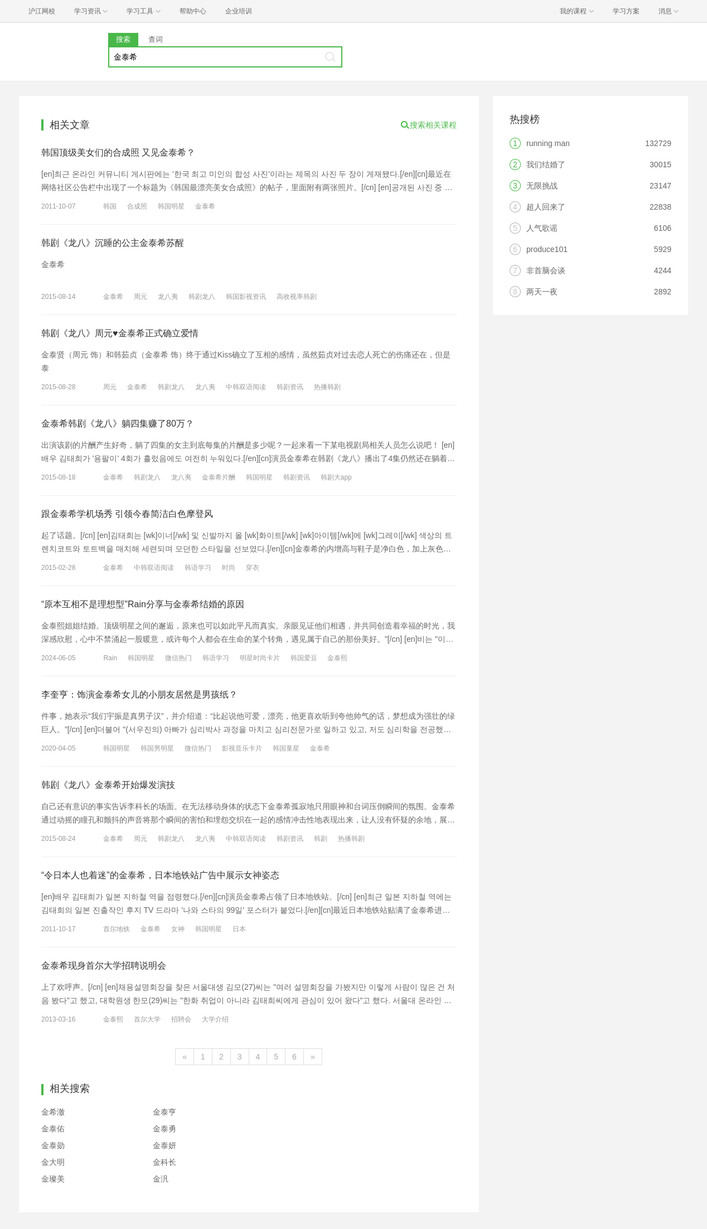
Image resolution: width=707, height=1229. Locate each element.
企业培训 (238, 11)
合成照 (137, 206)
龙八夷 (168, 297)
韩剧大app (336, 477)
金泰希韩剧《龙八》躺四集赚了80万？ (117, 423)
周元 (140, 297)
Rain (110, 658)
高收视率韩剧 (297, 297)
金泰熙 (337, 658)
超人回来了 (545, 206)
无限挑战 (542, 185)
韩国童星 (286, 748)
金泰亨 (164, 1111)
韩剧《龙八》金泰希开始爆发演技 (108, 785)
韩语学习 (198, 568)
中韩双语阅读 (246, 387)
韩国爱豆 (303, 658)
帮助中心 (193, 11)
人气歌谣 (542, 228)
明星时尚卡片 (260, 658)
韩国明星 (171, 206)
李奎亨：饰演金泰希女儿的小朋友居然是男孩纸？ (139, 694)
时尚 (228, 568)
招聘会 (181, 1019)
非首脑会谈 (545, 270)
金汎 (160, 1178)
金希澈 (53, 1111)
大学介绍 (215, 1019)
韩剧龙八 (201, 297)
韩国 (110, 206)
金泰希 (205, 206)
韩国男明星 (157, 748)
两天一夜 (542, 291)
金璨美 (53, 1178)
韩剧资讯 (290, 387)
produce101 (547, 249)
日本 (239, 929)
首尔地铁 (116, 929)
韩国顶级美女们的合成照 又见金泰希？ (118, 152)
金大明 (53, 1162)
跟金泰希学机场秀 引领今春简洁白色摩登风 (127, 514)
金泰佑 (53, 1128)
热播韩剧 (327, 387)
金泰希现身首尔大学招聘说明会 (103, 965)
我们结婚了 (545, 164)
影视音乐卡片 (242, 748)
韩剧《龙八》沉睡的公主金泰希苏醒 (112, 243)
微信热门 (178, 658)
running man (548, 143)
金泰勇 (164, 1128)
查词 (155, 39)
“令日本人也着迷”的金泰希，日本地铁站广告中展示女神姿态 (160, 875)
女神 (178, 929)
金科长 (164, 1162)
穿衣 (252, 568)
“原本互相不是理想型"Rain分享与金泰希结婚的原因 (142, 604)
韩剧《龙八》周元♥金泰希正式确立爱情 (119, 333)
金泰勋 (53, 1145)
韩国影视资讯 (246, 297)
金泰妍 (164, 1145)
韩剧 (320, 839)
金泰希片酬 (218, 477)
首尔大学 (147, 1019)
